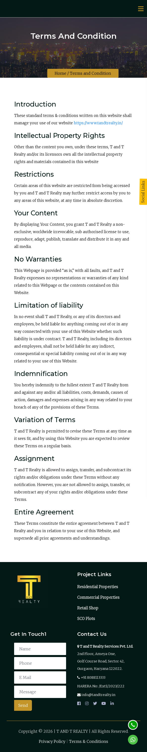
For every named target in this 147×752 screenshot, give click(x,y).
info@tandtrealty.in (98, 695)
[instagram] (86, 703)
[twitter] (95, 703)
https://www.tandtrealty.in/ (98, 123)
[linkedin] (111, 703)
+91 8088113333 (93, 677)
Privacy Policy (52, 741)
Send (23, 705)
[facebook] (79, 703)
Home (60, 73)
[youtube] (104, 703)
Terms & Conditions (88, 741)
